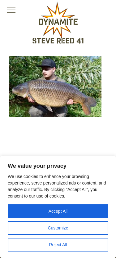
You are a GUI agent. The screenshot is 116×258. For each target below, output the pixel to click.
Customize (58, 227)
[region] (58, 207)
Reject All (58, 244)
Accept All (58, 211)
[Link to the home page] (58, 20)
